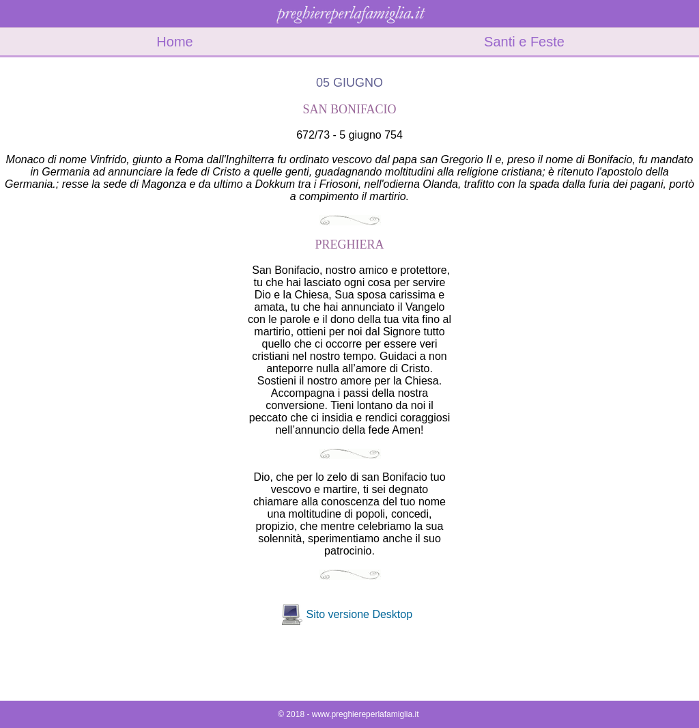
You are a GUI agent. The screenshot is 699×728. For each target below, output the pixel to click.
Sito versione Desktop (359, 614)
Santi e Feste (524, 41)
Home (174, 41)
